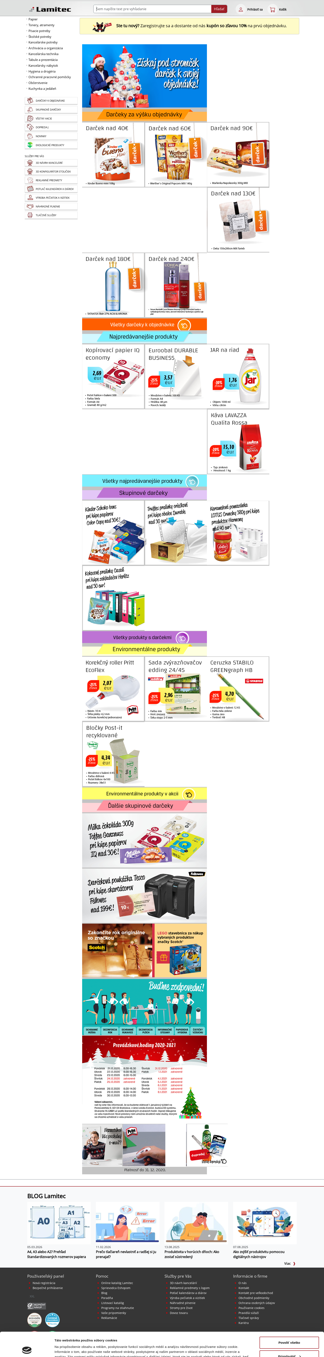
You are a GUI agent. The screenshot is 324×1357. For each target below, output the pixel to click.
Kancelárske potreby (43, 42)
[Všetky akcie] (51, 118)
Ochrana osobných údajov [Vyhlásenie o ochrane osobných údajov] (257, 1303)
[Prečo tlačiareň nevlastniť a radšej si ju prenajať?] (128, 1222)
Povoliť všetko (289, 1318)
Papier (33, 19)
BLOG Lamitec (46, 1196)
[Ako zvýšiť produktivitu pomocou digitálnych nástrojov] (265, 1222)
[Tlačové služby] (51, 215)
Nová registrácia (44, 1283)
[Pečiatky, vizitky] (51, 198)
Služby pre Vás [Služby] (34, 156)
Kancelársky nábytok (43, 65)
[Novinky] (51, 136)
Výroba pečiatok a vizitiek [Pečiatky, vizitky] (187, 1298)
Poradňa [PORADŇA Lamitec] (107, 1298)
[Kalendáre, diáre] (51, 189)
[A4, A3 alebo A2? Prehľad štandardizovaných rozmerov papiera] (59, 1222)
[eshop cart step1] (272, 9)
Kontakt (244, 1288)
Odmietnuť (289, 1345)
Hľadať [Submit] (219, 9)
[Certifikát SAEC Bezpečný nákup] (36, 1305)
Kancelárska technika (43, 54)
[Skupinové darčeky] (51, 110)
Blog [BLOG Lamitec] (104, 1293)
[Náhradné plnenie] (51, 206)
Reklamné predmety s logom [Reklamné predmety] (190, 1288)
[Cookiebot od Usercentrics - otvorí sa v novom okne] (27, 1349)
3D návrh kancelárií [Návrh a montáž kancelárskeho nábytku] (183, 1283)
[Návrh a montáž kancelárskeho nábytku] (51, 163)
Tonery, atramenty (41, 25)
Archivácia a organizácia (45, 48)
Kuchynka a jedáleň (42, 88)
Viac (290, 1263)
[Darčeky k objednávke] (51, 101)
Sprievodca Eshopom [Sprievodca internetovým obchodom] (115, 1288)
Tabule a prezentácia (43, 60)
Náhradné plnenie (182, 1303)
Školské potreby (39, 37)
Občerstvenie (37, 83)
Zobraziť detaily (66, 1349)
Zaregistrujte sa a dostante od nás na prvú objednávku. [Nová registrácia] (189, 25)
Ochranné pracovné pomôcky (49, 77)
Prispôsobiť (289, 1332)
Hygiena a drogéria (42, 71)
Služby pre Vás (178, 1276)
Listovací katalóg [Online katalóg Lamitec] (112, 1303)
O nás (243, 1283)
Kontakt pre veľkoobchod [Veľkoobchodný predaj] (256, 1293)
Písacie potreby (39, 31)
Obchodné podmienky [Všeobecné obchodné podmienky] (254, 1298)
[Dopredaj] (51, 127)
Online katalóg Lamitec (117, 1283)
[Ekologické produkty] (51, 145)
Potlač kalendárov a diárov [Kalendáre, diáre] (188, 1293)
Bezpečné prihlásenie (48, 1288)
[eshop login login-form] (241, 9)
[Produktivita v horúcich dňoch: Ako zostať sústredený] (196, 1222)
